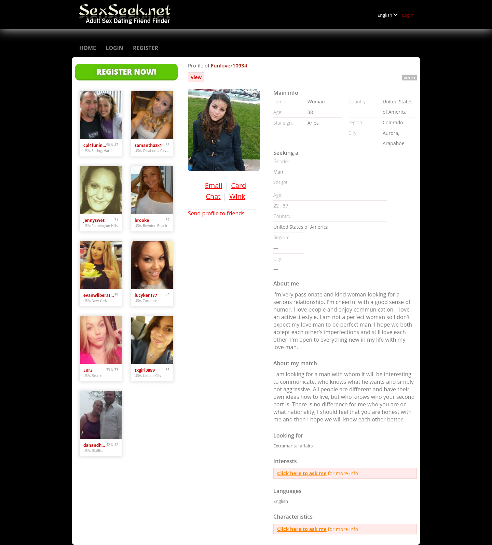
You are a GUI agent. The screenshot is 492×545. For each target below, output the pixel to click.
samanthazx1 (148, 145)
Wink (237, 196)
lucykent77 (146, 295)
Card (238, 185)
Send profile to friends (216, 213)
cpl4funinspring (94, 145)
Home (87, 48)
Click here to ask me (302, 473)
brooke (142, 220)
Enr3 (88, 370)
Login (407, 15)
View (196, 77)
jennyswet (94, 220)
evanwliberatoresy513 (98, 295)
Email (213, 185)
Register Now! (126, 71)
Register (145, 48)
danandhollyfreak (94, 445)
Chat (213, 196)
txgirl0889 (145, 370)
